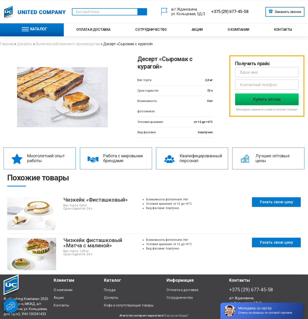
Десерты (24, 44)
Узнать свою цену (276, 202)
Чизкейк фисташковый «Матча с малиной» (92, 243)
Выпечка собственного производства (68, 44)
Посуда (110, 290)
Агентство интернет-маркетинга (141, 315)
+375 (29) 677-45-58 (229, 11)
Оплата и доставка (93, 30)
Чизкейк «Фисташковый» (95, 200)
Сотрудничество (151, 30)
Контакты (283, 30)
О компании (238, 30)
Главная (7, 44)
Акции (197, 30)
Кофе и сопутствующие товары (129, 305)
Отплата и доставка (182, 290)
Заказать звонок (285, 11)
